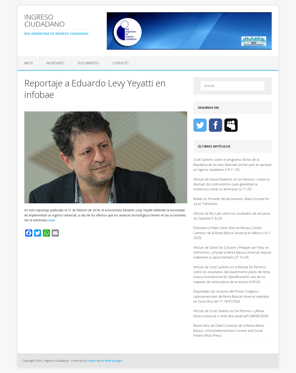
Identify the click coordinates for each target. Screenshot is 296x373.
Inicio (28, 63)
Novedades (55, 63)
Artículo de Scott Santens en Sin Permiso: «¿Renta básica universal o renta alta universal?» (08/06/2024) (230, 313)
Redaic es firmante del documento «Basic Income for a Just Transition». (231, 201)
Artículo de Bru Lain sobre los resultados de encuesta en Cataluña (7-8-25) (231, 215)
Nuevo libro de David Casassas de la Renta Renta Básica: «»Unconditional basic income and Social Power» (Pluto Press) (228, 330)
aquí (51, 220)
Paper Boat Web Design (105, 361)
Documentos (88, 63)
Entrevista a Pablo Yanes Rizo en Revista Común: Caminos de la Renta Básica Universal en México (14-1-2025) (232, 233)
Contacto (120, 63)
